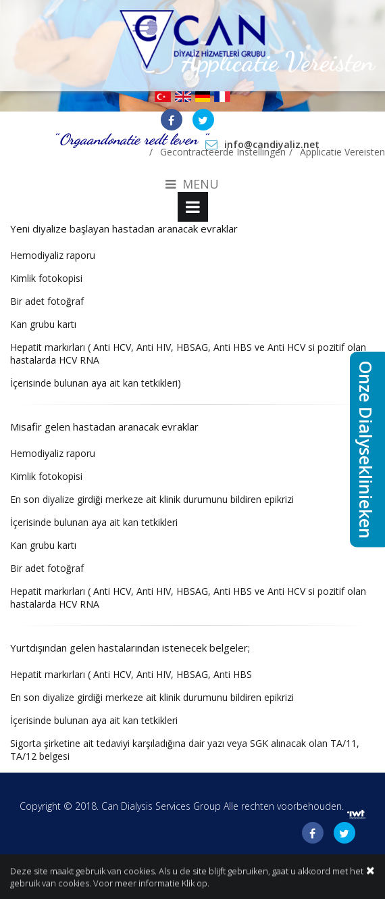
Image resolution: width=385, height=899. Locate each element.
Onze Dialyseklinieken (366, 450)
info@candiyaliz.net (271, 144)
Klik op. (195, 884)
